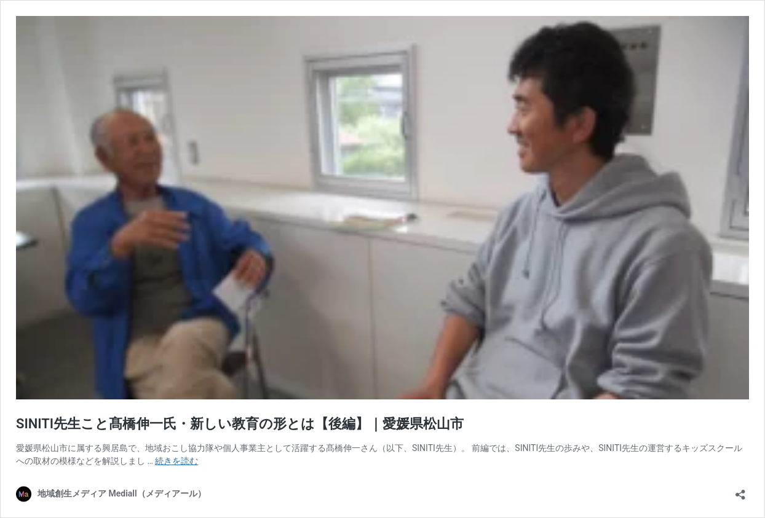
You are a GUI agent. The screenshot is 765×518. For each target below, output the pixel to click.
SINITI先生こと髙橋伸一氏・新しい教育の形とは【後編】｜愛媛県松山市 (240, 423)
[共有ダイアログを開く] (740, 490)
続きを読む (176, 461)
